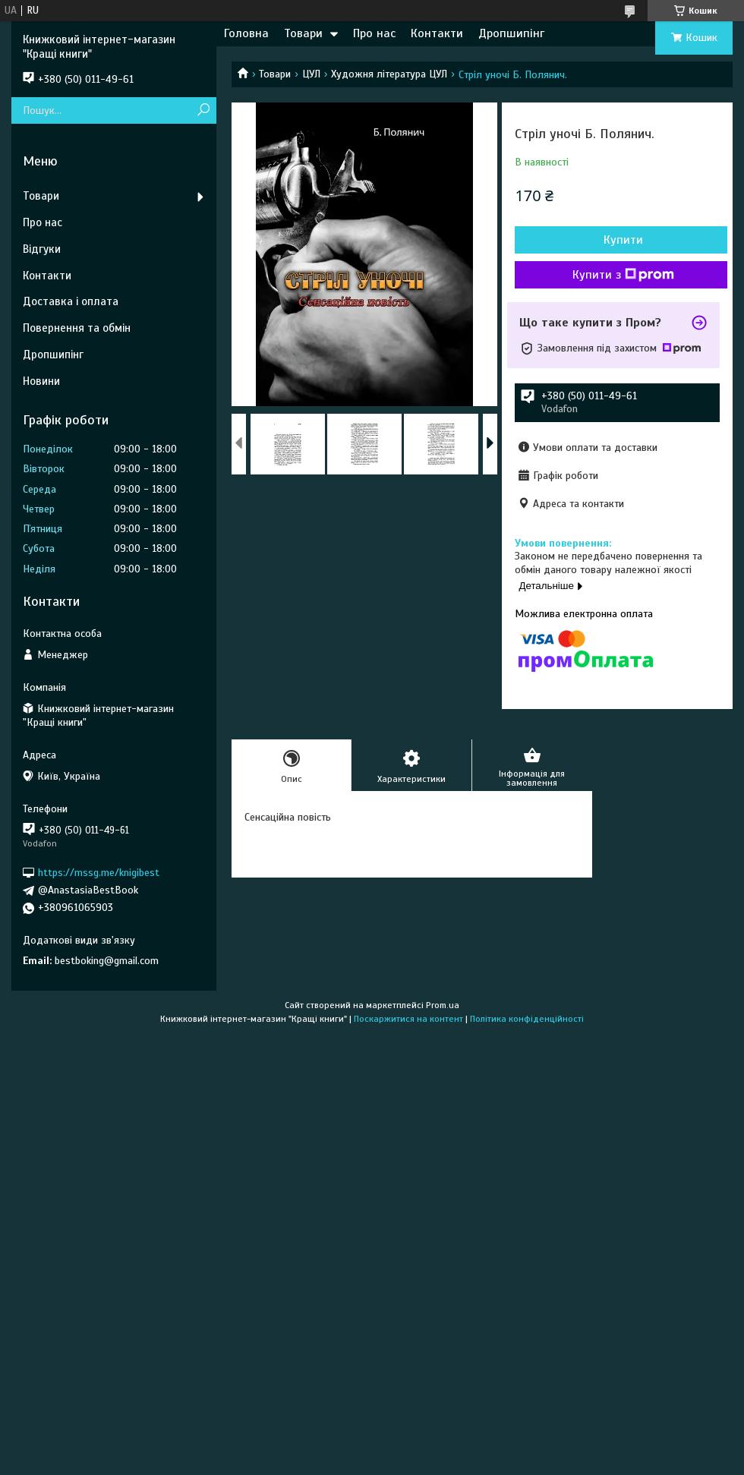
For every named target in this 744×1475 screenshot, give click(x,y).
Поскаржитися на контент (408, 1018)
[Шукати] (203, 110)
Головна (246, 33)
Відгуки (42, 249)
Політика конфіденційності (527, 1018)
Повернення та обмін (77, 328)
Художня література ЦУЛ (389, 74)
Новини (41, 381)
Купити (623, 239)
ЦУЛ (311, 74)
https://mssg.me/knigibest (98, 872)
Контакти (437, 33)
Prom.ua (442, 1005)
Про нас (374, 33)
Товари (303, 33)
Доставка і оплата (70, 301)
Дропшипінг (511, 33)
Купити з (623, 274)
